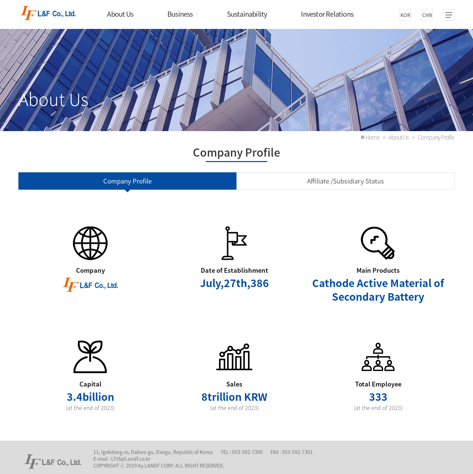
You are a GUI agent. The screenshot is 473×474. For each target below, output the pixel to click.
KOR (405, 15)
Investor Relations (327, 14)
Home (372, 137)
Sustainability (247, 14)
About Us (120, 14)
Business (180, 14)
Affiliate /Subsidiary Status (345, 181)
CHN (427, 15)
